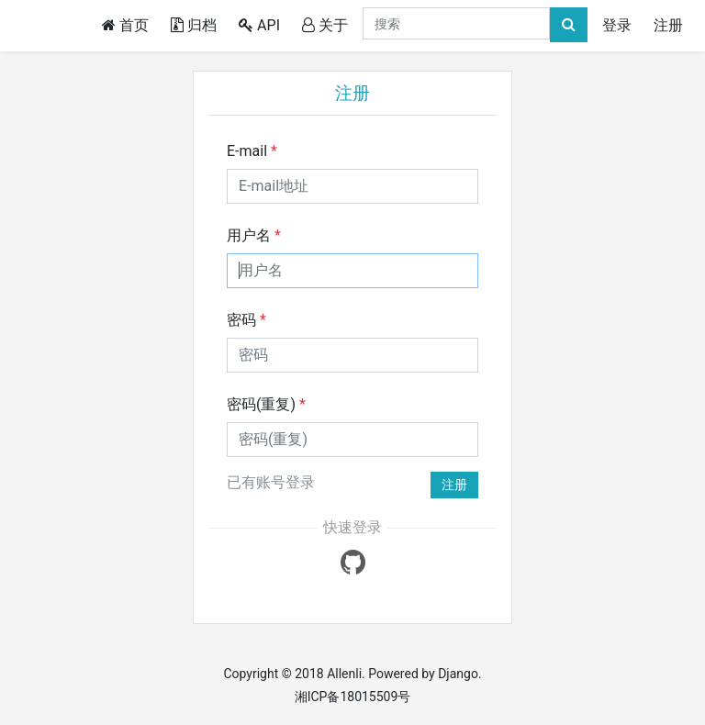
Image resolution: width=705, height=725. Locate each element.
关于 (325, 25)
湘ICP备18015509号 (353, 696)
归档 (194, 25)
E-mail (252, 151)
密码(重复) (266, 404)
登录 (617, 25)
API (259, 25)
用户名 (254, 235)
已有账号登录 (271, 482)
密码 (246, 320)
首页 (129, 24)
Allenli (344, 673)
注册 (668, 25)
